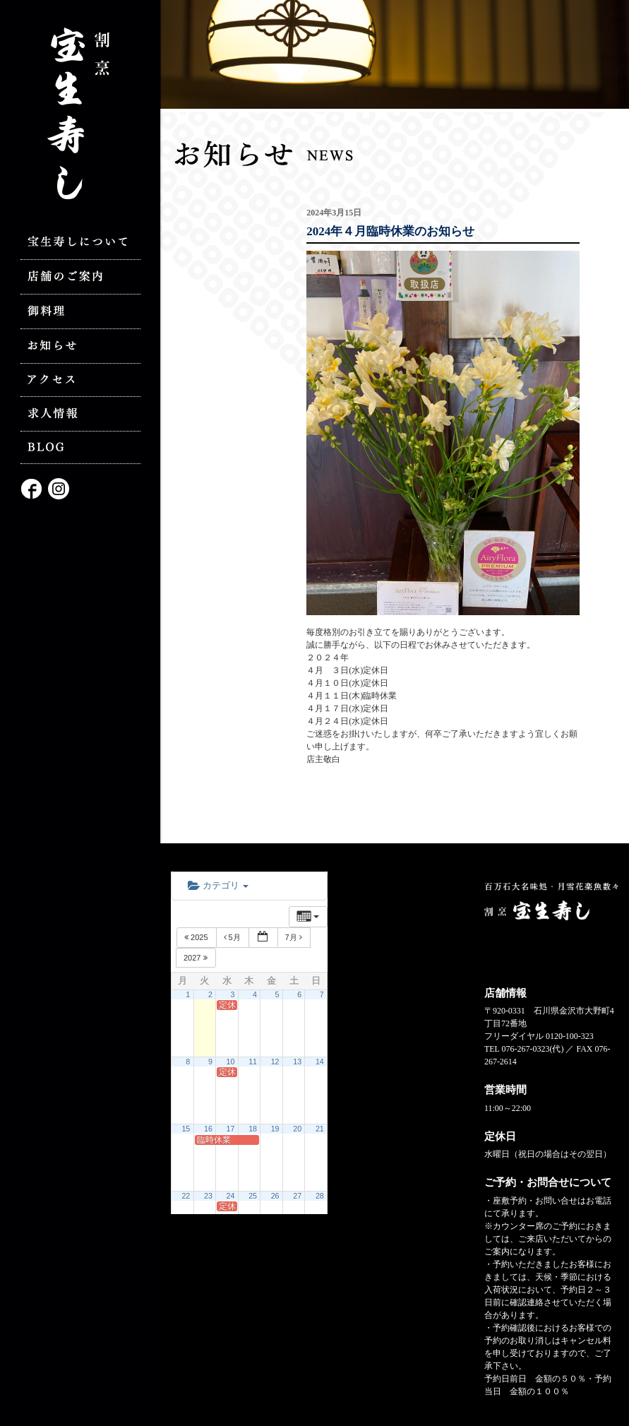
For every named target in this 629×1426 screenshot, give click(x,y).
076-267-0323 (525, 1049)
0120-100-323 (570, 1036)
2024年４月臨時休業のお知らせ (390, 231)
